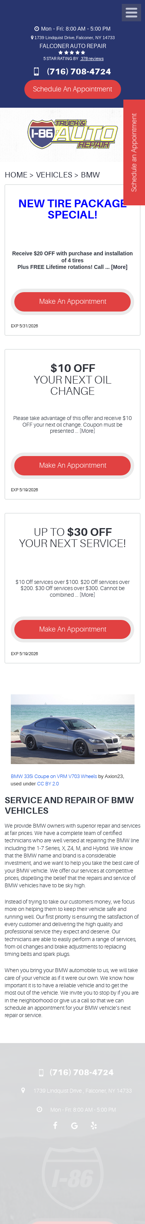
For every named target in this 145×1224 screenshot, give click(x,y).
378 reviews (92, 58)
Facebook (55, 1129)
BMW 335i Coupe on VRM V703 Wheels (54, 776)
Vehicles (54, 174)
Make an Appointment (72, 301)
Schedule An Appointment (72, 89)
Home (16, 174)
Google (74, 1129)
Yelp (94, 1129)
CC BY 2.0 (48, 784)
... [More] (115, 267)
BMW (90, 174)
